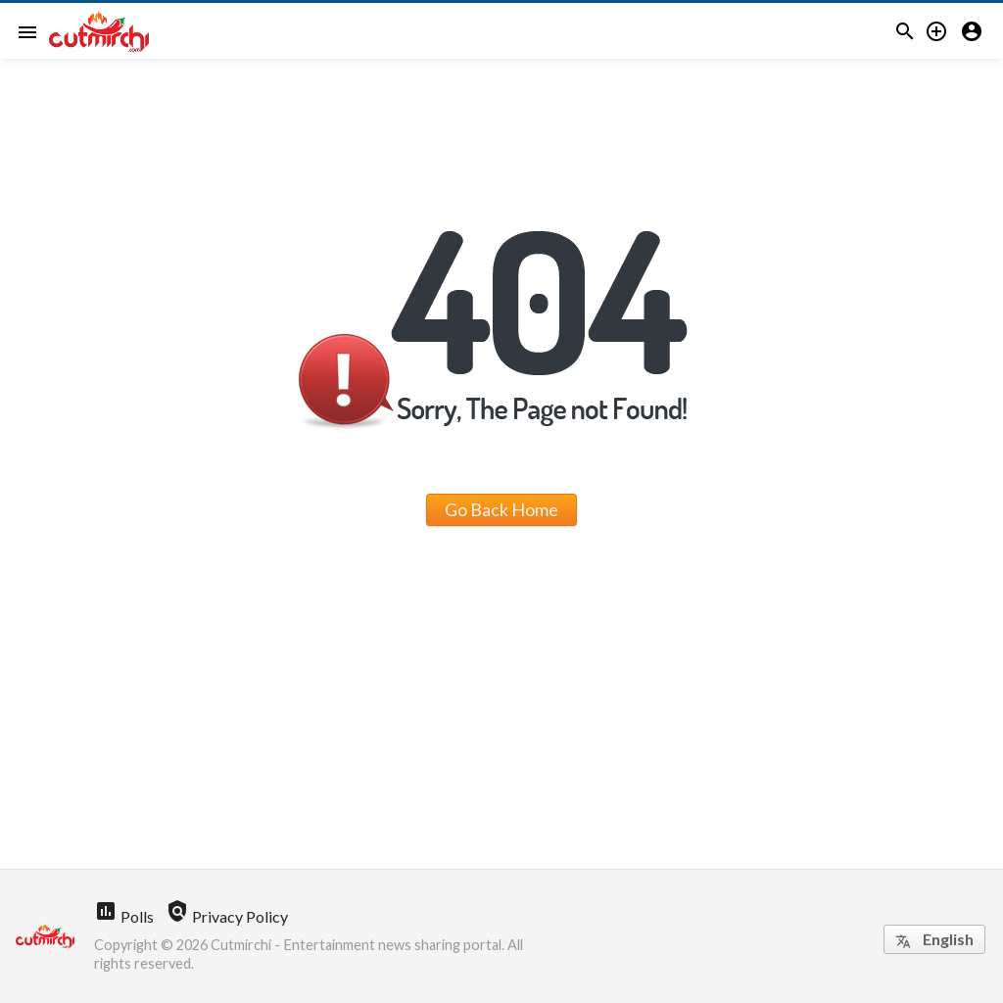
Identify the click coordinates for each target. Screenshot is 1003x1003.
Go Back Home (501, 509)
